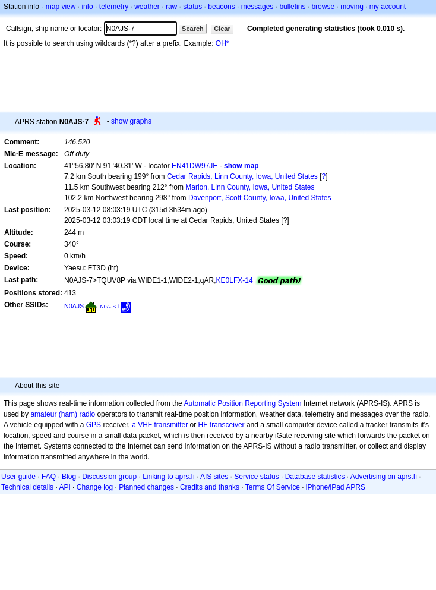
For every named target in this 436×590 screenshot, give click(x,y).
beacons (221, 6)
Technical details (27, 487)
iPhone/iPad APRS (335, 487)
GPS (93, 425)
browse (322, 6)
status (192, 6)
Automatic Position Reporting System (242, 403)
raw (171, 6)
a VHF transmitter (160, 425)
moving (352, 6)
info (87, 6)
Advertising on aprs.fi (383, 476)
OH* (222, 43)
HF (203, 425)
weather (147, 6)
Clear (222, 28)
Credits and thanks (209, 487)
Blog (69, 476)
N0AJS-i (109, 307)
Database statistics (315, 476)
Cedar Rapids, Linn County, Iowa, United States (242, 176)
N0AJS (74, 306)
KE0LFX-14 (234, 280)
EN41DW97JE (194, 166)
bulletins (292, 6)
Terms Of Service (272, 487)
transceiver (227, 425)
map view (61, 6)
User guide (18, 476)
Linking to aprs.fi (168, 476)
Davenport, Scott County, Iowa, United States (259, 198)
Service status (256, 476)
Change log (95, 487)
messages (257, 6)
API (64, 487)
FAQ (49, 476)
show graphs (131, 121)
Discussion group (109, 476)
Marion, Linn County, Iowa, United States (249, 187)
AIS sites (214, 476)
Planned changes (146, 487)
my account (387, 6)
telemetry (113, 6)
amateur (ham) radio (62, 414)
